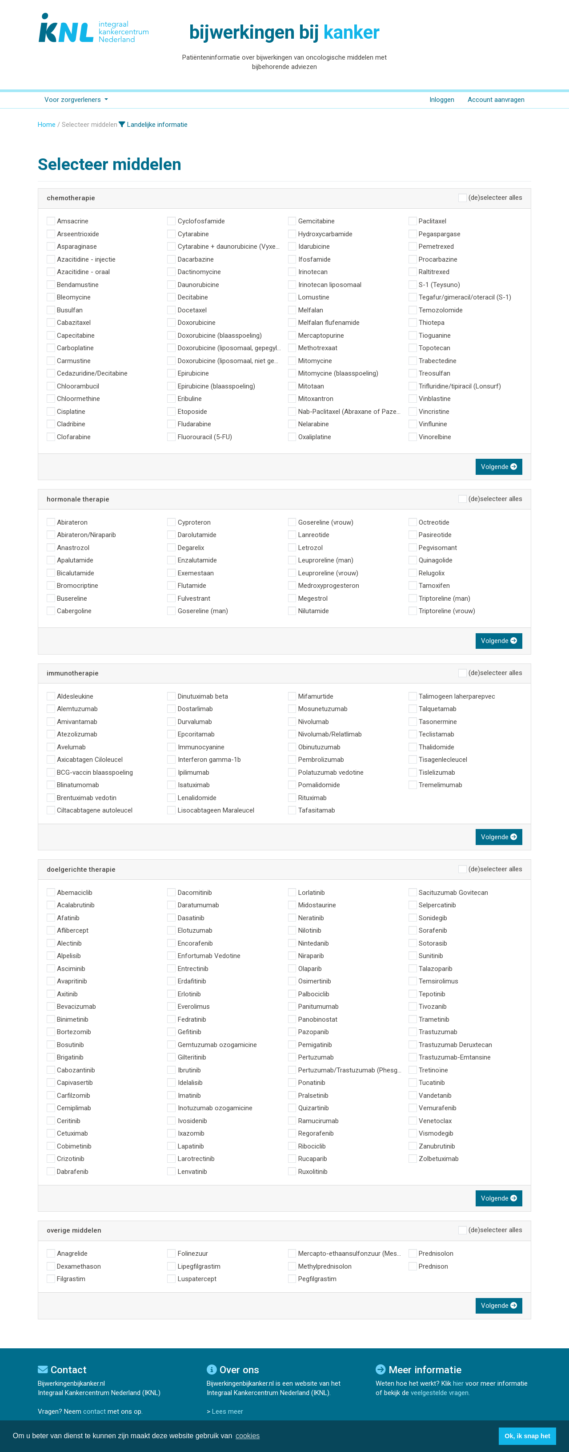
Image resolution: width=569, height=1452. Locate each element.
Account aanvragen (496, 100)
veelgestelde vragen (440, 1393)
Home (47, 125)
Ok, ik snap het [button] (527, 1436)
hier (458, 1383)
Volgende (499, 467)
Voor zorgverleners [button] (73, 100)
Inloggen (441, 100)
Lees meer (227, 1412)
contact (94, 1412)
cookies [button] (248, 1436)
